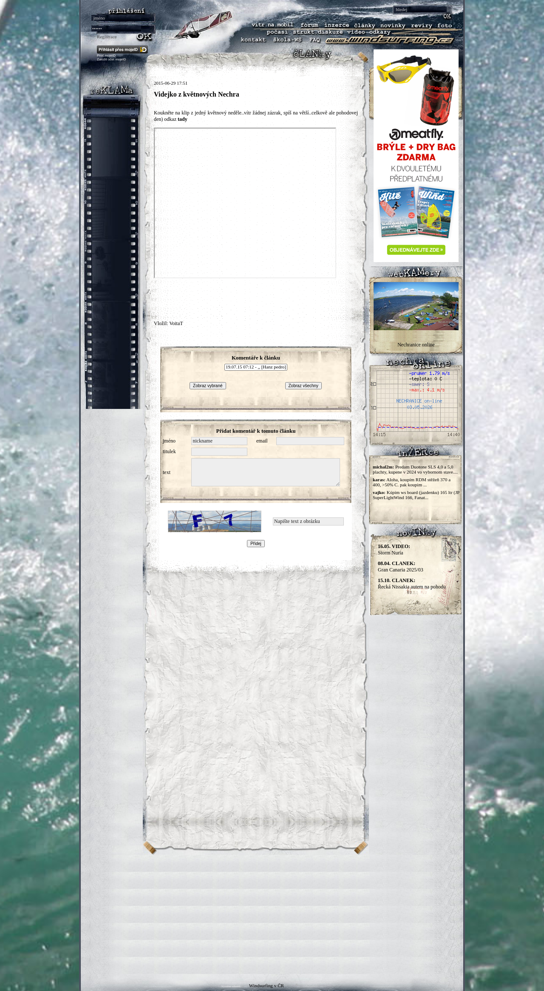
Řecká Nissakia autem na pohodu (412, 583)
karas (378, 479)
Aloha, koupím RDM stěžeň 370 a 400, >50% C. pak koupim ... (411, 482)
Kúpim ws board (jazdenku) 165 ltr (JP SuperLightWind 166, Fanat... (416, 495)
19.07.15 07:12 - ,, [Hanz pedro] (256, 367)
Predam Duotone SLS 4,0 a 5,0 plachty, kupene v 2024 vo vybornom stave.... (415, 469)
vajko (378, 492)
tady (182, 119)
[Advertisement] (272, 914)
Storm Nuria (394, 549)
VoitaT (176, 323)
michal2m (382, 466)
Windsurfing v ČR (266, 985)
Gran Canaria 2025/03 (400, 566)
